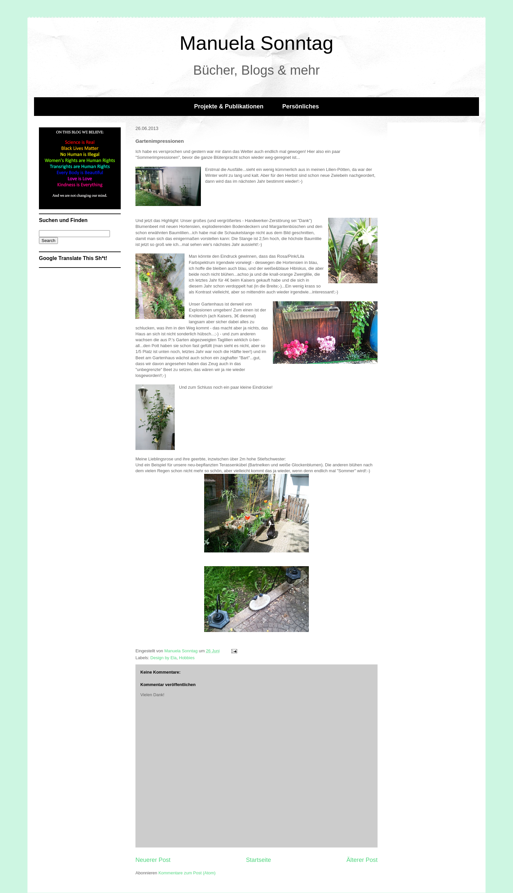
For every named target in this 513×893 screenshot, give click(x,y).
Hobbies (187, 657)
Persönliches (300, 106)
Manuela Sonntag (256, 43)
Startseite (258, 860)
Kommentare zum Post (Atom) (187, 872)
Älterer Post (362, 860)
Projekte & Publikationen (228, 106)
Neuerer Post (152, 860)
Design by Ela (163, 657)
